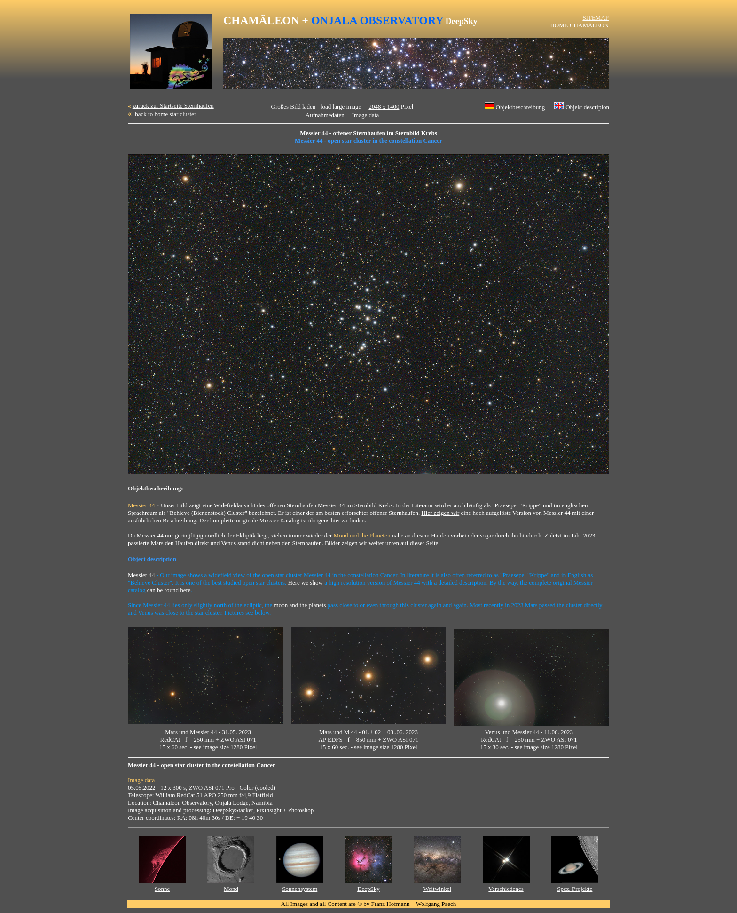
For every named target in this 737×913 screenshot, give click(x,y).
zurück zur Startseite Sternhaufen (173, 105)
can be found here (169, 589)
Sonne (162, 888)
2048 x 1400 (383, 106)
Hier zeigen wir (440, 512)
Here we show (305, 582)
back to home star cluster (165, 114)
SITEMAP (595, 17)
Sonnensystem (299, 888)
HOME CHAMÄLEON (579, 25)
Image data (365, 115)
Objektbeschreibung (520, 107)
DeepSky (368, 888)
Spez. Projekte (574, 888)
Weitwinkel (437, 888)
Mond (231, 888)
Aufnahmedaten (325, 115)
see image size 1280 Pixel (225, 747)
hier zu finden (348, 520)
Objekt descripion (587, 107)
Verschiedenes (505, 888)
